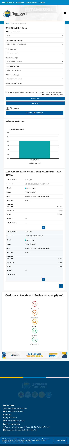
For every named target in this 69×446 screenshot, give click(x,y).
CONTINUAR (60, 440)
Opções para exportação (34, 112)
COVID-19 (15, 108)
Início (7, 23)
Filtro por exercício (13, 32)
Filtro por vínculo (12, 66)
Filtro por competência (14, 40)
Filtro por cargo (12, 58)
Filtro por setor (11, 49)
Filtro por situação (12, 75)
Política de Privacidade (31, 440)
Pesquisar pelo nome (14, 83)
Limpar (35, 103)
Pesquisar (35, 98)
